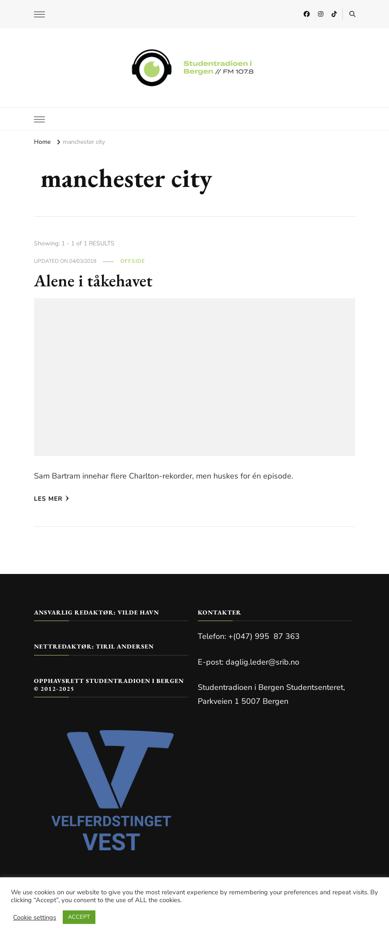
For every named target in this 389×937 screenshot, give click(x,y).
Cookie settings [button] (34, 917)
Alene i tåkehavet (94, 280)
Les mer (51, 499)
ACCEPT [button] (79, 917)
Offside (132, 261)
